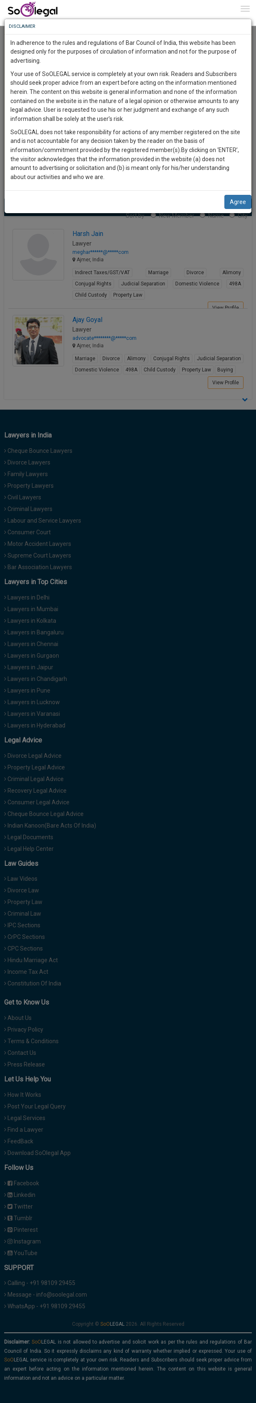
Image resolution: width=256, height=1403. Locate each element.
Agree (238, 202)
